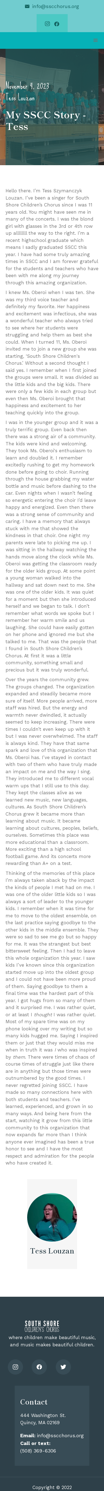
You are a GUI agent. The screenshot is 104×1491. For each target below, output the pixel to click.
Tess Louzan (20, 97)
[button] (95, 40)
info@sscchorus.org (55, 6)
